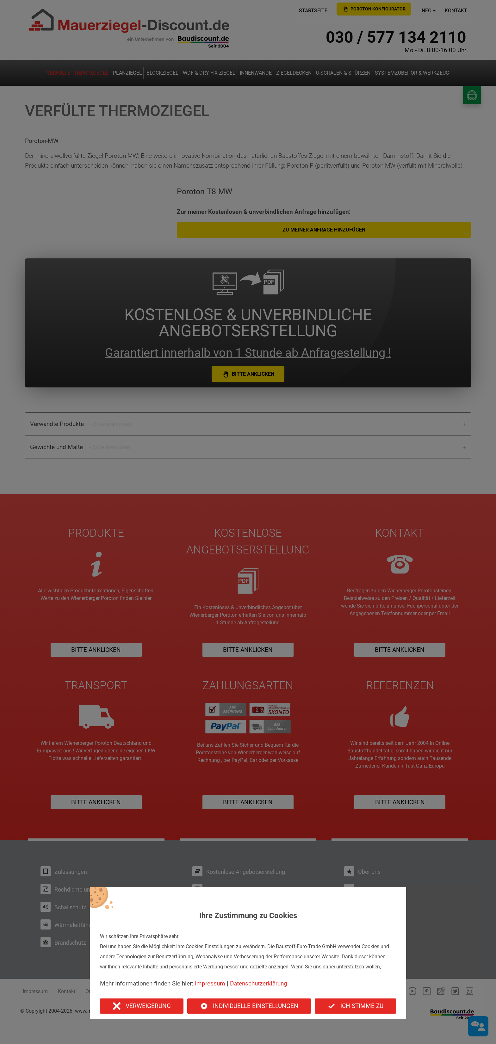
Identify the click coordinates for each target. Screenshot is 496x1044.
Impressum (210, 983)
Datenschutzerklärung (258, 983)
